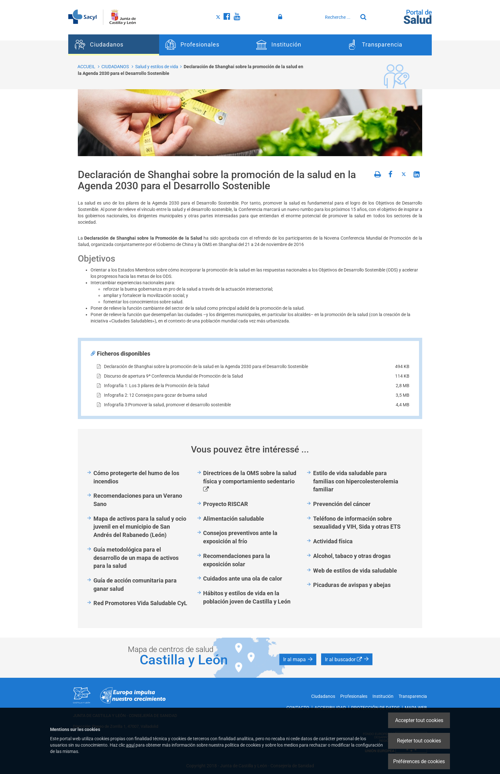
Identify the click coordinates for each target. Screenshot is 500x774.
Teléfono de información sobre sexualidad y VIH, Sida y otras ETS (357, 522)
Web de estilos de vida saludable (355, 570)
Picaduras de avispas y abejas (352, 585)
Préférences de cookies (419, 761)
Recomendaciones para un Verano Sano (137, 499)
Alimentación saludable (233, 518)
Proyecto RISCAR (225, 504)
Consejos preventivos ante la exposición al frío (240, 537)
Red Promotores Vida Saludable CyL (140, 603)
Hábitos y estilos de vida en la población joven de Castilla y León (246, 597)
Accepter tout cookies (419, 720)
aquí (130, 745)
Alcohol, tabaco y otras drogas (352, 556)
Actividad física (333, 541)
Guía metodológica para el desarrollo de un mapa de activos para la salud (136, 557)
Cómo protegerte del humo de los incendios (136, 477)
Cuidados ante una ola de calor (242, 578)
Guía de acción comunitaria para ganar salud (135, 584)
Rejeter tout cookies (419, 741)
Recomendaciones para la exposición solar (236, 560)
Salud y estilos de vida (156, 66)
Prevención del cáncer (342, 504)
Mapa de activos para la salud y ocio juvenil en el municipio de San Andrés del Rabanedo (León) (139, 526)
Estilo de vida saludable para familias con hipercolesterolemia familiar (355, 481)
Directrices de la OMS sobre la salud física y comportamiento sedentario (253, 482)
